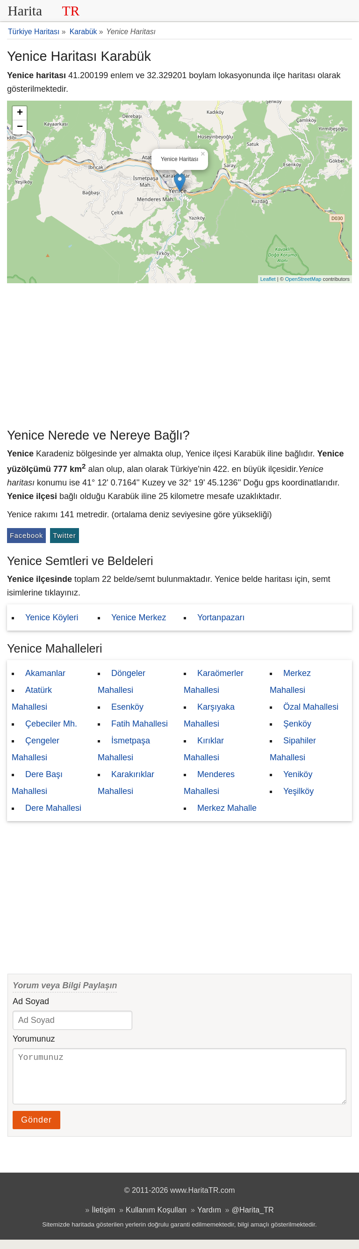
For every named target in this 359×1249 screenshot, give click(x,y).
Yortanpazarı (220, 617)
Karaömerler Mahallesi (214, 682)
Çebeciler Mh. (51, 723)
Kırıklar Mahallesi (204, 749)
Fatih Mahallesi (139, 723)
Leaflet (268, 279)
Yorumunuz (34, 1038)
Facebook (26, 535)
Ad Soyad (31, 1001)
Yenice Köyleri (51, 617)
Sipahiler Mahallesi (293, 749)
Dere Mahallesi (53, 808)
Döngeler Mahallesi (121, 682)
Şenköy (297, 723)
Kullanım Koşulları (156, 1219)
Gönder (36, 1129)
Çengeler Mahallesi (35, 749)
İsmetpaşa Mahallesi (124, 749)
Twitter (64, 535)
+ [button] (20, 113)
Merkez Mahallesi (290, 682)
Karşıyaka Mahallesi (209, 715)
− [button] (20, 127)
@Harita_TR (253, 1219)
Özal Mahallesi (310, 707)
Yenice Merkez (138, 617)
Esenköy (127, 707)
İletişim (103, 1219)
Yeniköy (297, 774)
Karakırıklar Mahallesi (126, 783)
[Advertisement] (179, 353)
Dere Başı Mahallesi (37, 783)
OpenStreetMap (303, 279)
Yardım (209, 1219)
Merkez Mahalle (227, 808)
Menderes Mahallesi (209, 783)
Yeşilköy (298, 791)
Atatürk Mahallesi (32, 698)
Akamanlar (45, 673)
